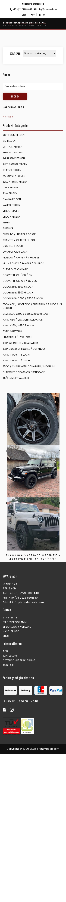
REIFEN (6, 222)
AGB (5, 799)
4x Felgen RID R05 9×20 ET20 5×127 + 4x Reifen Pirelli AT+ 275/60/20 (33, 656)
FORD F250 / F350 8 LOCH (18, 325)
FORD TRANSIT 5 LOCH (16, 354)
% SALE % (8, 116)
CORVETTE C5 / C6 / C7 (17, 275)
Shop (6, 784)
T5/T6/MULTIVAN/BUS (16, 378)
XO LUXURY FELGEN (14, 176)
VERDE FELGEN (11, 211)
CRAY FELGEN (10, 187)
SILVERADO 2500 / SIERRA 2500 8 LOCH (26, 314)
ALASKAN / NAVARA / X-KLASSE (21, 257)
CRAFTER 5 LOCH (13, 246)
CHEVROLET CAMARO (15, 269)
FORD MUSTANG (12, 331)
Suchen (15, 96)
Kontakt (9, 813)
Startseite (10, 765)
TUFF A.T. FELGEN (13, 152)
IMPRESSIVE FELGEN (14, 158)
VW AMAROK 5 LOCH (15, 251)
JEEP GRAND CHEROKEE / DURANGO (24, 349)
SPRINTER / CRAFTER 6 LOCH (20, 240)
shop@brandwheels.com (45, 9)
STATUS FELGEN (12, 170)
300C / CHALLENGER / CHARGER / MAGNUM (29, 366)
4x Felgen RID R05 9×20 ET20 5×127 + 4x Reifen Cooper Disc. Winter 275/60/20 (33, 454)
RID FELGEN (9, 141)
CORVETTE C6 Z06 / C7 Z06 (20, 281)
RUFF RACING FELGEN (15, 164)
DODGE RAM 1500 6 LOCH (18, 292)
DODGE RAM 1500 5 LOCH (18, 287)
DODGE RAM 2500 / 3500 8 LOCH (23, 298)
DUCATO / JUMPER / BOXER (19, 234)
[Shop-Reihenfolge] (39, 53)
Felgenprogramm (15, 770)
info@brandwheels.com (28, 750)
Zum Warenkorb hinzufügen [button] (32, 474)
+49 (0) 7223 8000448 (21, 9)
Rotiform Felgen (13, 135)
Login (24, 14)
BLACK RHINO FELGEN (15, 181)
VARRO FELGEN (11, 205)
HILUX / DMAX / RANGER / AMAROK (23, 263)
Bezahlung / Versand (17, 775)
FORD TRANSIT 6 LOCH (16, 360)
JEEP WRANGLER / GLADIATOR (20, 343)
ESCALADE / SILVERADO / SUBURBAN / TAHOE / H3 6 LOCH (32, 306)
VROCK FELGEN (11, 216)
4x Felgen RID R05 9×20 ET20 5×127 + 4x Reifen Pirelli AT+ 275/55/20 (33, 554)
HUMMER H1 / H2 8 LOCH (17, 337)
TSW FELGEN (10, 193)
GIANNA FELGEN (12, 199)
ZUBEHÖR (8, 228)
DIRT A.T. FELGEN (12, 146)
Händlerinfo (11, 779)
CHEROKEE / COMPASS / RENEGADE (24, 372)
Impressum (10, 804)
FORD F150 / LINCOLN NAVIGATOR (23, 319)
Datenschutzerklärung (19, 808)
